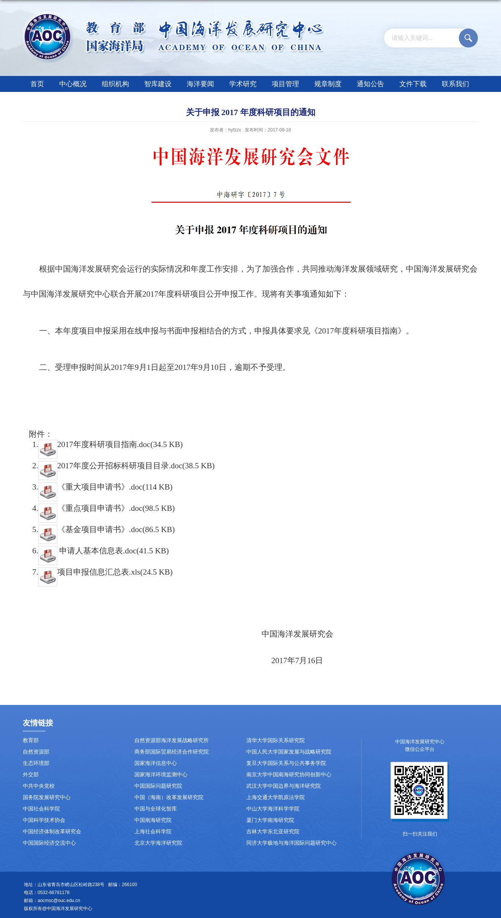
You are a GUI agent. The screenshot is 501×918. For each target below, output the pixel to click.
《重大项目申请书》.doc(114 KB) (105, 486)
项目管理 (285, 84)
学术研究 (243, 84)
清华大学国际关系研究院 (275, 740)
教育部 (31, 740)
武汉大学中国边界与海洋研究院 (283, 786)
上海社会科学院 (153, 831)
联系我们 (455, 84)
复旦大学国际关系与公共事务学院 (286, 763)
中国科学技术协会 (44, 820)
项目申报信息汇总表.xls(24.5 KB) (105, 572)
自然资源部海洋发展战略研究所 (171, 740)
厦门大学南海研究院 (270, 820)
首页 (37, 84)
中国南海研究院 (153, 820)
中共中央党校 (39, 786)
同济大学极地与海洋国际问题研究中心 (291, 843)
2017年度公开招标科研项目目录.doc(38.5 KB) (126, 465)
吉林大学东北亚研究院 (272, 831)
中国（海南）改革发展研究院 (168, 797)
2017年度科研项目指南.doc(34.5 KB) (110, 444)
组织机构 (115, 84)
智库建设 (158, 84)
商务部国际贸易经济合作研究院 (171, 752)
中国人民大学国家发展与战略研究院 (288, 752)
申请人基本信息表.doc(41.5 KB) (103, 550)
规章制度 (328, 84)
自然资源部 (36, 752)
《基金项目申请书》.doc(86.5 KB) (106, 529)
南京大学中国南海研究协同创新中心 (288, 774)
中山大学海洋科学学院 (272, 809)
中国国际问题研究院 (158, 786)
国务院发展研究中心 (47, 797)
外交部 (31, 774)
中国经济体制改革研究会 (52, 831)
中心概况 (73, 84)
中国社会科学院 (41, 809)
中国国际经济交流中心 (49, 843)
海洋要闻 (200, 84)
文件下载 (413, 84)
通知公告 (370, 84)
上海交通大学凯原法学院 (275, 797)
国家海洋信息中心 (155, 763)
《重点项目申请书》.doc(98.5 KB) (106, 508)
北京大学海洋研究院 (158, 843)
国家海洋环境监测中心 (160, 774)
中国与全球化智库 (155, 809)
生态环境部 (36, 763)
